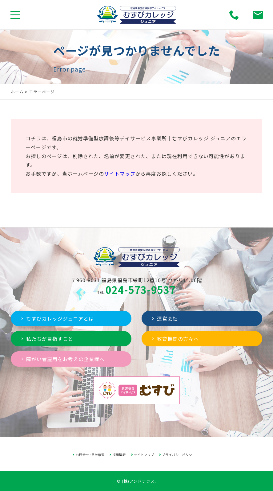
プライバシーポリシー (179, 454)
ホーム (17, 92)
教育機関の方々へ (175, 338)
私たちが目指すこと (46, 338)
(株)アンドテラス (138, 481)
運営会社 (164, 318)
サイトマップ (119, 173)
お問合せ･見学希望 (90, 454)
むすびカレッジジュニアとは (57, 318)
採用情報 (119, 454)
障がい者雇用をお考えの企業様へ (62, 359)
